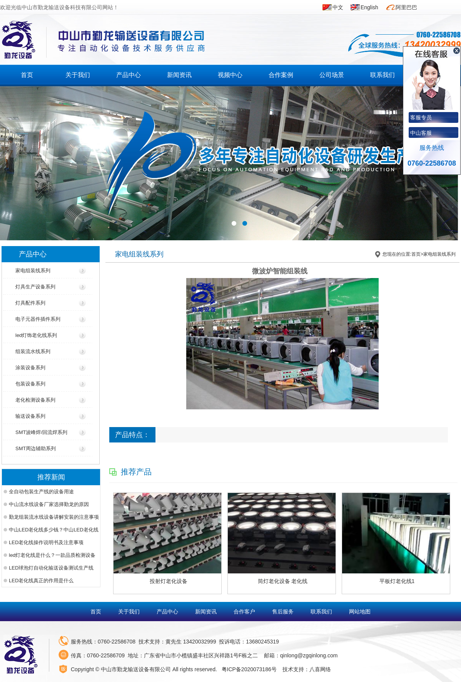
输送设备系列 (30, 416)
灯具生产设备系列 (35, 287)
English (369, 7)
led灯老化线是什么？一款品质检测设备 (52, 555)
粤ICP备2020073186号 (249, 669)
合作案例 (281, 75)
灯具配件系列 (30, 303)
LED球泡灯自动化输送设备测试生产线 (51, 568)
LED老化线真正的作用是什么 (41, 580)
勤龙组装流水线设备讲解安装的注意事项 (54, 517)
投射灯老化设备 (168, 581)
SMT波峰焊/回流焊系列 (41, 432)
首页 (27, 75)
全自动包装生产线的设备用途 (41, 491)
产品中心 (128, 75)
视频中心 (230, 75)
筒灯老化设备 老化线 (283, 581)
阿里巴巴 (406, 7)
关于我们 (77, 75)
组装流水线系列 (32, 351)
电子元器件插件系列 (37, 319)
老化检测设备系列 (35, 400)
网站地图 (360, 611)
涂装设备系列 (30, 367)
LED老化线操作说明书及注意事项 (46, 542)
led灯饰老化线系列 (36, 335)
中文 (337, 7)
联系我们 (382, 75)
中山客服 (421, 133)
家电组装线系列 (32, 270)
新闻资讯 (179, 75)
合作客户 (245, 611)
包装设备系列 (30, 384)
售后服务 (283, 611)
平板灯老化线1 (397, 581)
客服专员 (421, 117)
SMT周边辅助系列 (35, 448)
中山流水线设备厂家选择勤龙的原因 (49, 504)
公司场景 (331, 75)
